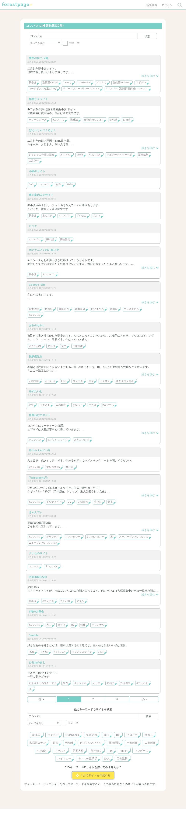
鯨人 (107, 758)
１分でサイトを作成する (93, 775)
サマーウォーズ (38, 119)
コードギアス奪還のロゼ (43, 88)
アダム (80, 601)
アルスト (77, 405)
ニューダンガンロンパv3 (43, 542)
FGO (64, 381)
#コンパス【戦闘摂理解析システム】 (127, 88)
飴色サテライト (38, 99)
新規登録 (151, 5)
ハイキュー (64, 758)
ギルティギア (54, 501)
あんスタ (47, 215)
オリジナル (52, 536)
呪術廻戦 (34, 309)
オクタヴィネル (125, 381)
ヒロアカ (132, 734)
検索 (147, 36)
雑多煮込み (36, 356)
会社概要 (107, 813)
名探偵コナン (37, 742)
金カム (149, 734)
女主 (63, 346)
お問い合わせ (65, 813)
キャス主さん (131, 309)
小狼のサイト (37, 171)
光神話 (74, 119)
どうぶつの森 (81, 439)
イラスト (45, 405)
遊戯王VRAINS (121, 82)
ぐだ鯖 (44, 652)
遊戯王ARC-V (50, 82)
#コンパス (58, 119)
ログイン (167, 5)
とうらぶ (50, 381)
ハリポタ (42, 750)
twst (91, 381)
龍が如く (96, 750)
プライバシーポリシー (134, 813)
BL (72, 624)
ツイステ (105, 381)
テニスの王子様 (87, 758)
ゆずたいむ (36, 391)
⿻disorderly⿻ (38, 477)
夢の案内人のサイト (41, 194)
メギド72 (141, 82)
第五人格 (78, 750)
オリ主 (96, 683)
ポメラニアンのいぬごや (44, 249)
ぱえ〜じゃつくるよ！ (42, 130)
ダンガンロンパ (95, 536)
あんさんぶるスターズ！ (43, 683)
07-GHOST (84, 82)
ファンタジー (72, 536)
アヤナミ (101, 82)
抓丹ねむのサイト (40, 415)
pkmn (80, 154)
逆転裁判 (143, 154)
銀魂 (55, 742)
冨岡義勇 (80, 309)
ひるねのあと (37, 662)
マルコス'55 (53, 467)
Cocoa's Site (37, 284)
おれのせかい (37, 325)
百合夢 (127, 119)
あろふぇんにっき (40, 450)
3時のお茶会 (36, 611)
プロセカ (81, 215)
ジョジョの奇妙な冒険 (41, 154)
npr (111, 750)
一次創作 (132, 742)
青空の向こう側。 (40, 58)
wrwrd (69, 742)
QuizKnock (72, 734)
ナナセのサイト (38, 553)
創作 (58, 184)
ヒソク (33, 226)
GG (70, 501)
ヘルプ (44, 813)
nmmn (124, 750)
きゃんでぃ (36, 512)
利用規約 (87, 813)
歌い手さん (97, 309)
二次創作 (34, 160)
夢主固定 (65, 239)
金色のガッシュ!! (93, 119)
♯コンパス (51, 566)
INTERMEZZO (38, 577)
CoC (31, 184)
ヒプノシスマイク (57, 439)
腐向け (61, 624)
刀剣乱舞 (34, 381)
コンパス (45, 184)
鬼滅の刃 (64, 309)
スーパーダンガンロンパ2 (133, 536)
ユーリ (68, 82)
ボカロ (96, 215)
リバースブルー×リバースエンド (81, 88)
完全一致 (71, 43)
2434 (101, 652)
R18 (106, 734)
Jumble (34, 635)
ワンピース (141, 750)
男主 (110, 501)
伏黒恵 (49, 309)
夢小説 (32, 82)
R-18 (70, 184)
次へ (144, 699)
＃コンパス (48, 274)
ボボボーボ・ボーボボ (119, 154)
